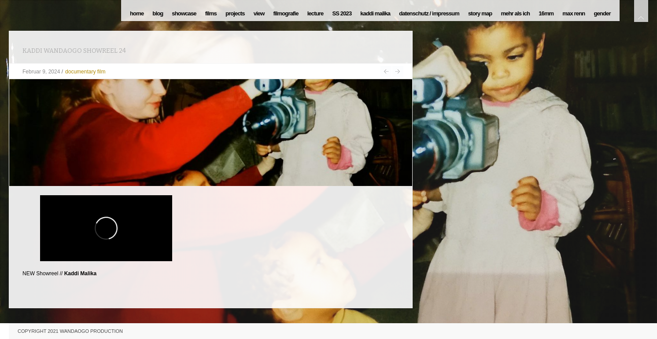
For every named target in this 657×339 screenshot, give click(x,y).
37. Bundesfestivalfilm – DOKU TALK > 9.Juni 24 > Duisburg (397, 71)
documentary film (85, 72)
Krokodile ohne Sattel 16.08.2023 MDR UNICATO (385, 71)
